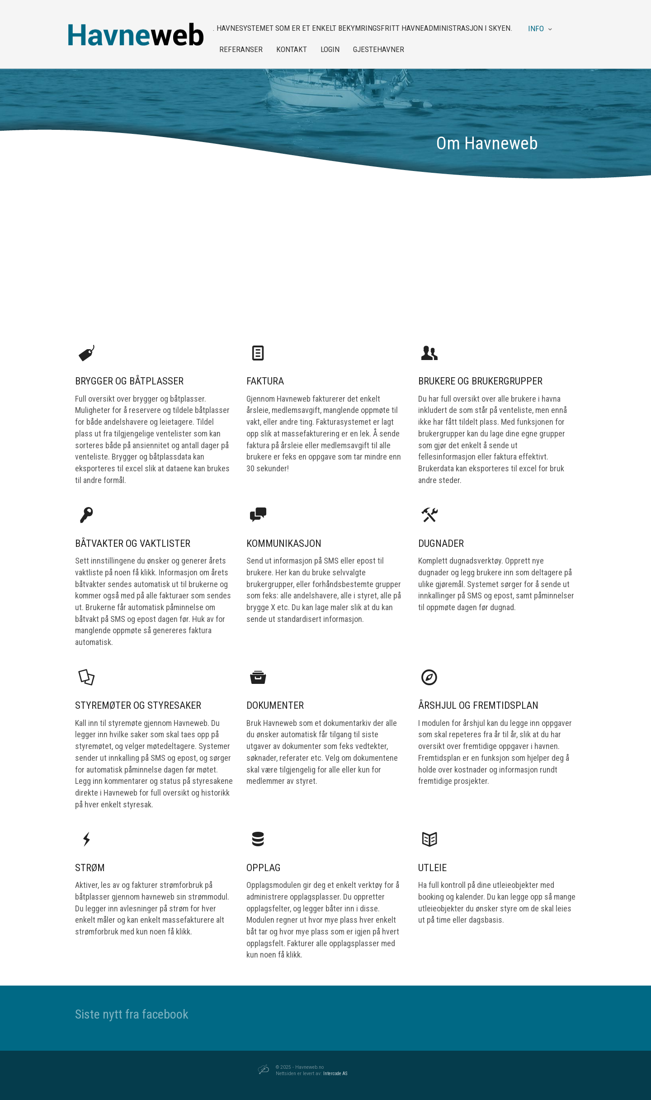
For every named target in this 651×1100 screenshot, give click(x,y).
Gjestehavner (378, 49)
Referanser (241, 49)
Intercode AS (335, 1073)
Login (330, 49)
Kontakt (291, 49)
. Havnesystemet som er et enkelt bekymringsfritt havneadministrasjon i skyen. (362, 28)
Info (536, 28)
